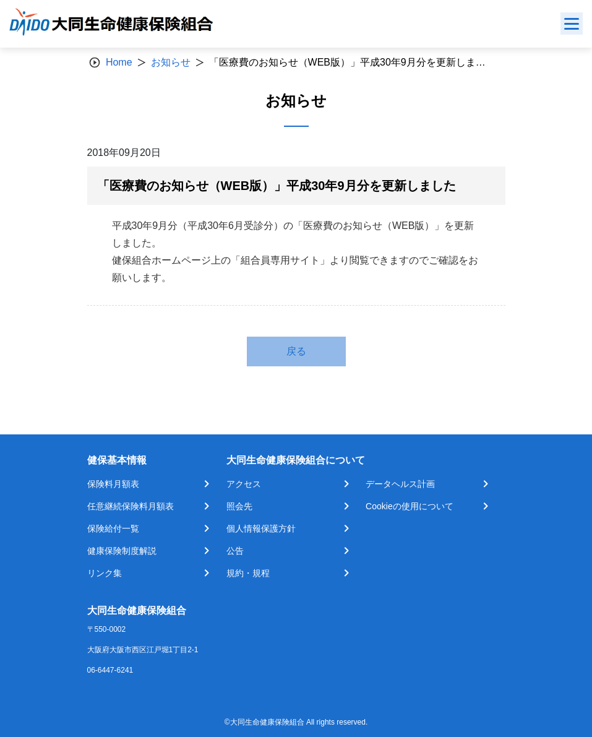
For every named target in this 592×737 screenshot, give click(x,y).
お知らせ (171, 62)
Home (119, 62)
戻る (296, 351)
